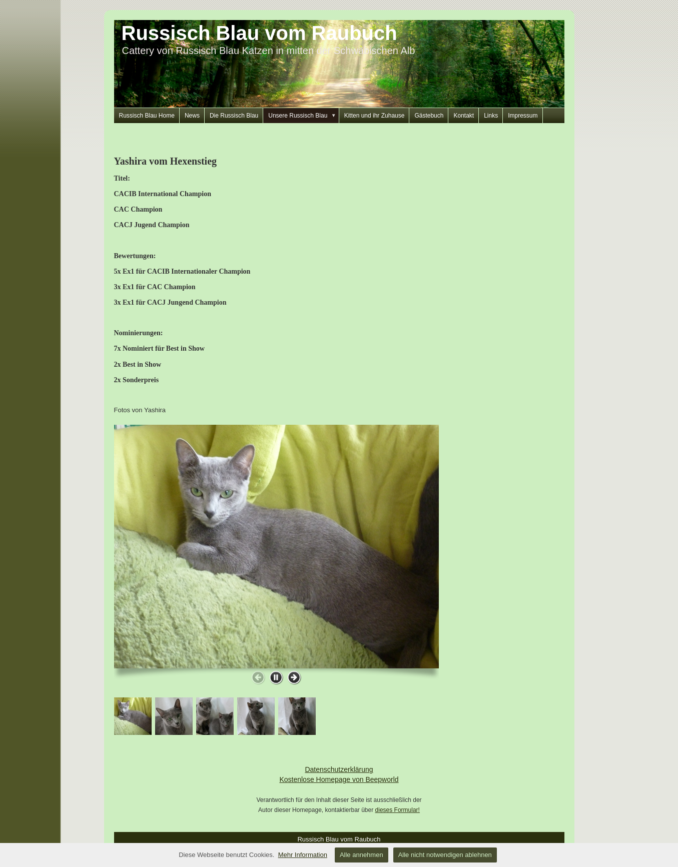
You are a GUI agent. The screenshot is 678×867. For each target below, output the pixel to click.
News (192, 115)
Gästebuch (428, 115)
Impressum (522, 115)
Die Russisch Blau (234, 115)
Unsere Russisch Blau (303, 115)
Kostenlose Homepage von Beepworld (338, 779)
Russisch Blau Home (147, 115)
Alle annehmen (361, 854)
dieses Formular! (397, 809)
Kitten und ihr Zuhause (374, 115)
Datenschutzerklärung (339, 769)
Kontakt (463, 115)
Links (491, 115)
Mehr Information (302, 854)
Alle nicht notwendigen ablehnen (445, 854)
